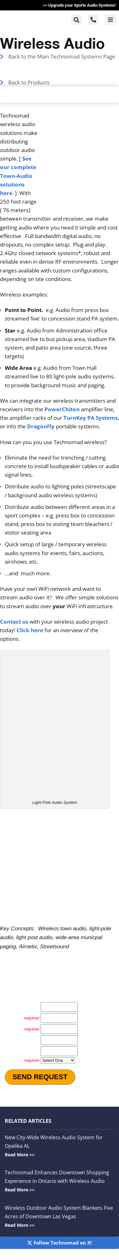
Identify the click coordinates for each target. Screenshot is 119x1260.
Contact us (14, 621)
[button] (76, 20)
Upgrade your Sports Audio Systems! (82, 5)
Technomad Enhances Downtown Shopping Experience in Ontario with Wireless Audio (57, 1181)
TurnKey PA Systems (90, 417)
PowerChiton (62, 409)
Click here (30, 630)
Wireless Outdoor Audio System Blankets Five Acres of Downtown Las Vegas (59, 1216)
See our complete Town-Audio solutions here (18, 176)
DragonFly (41, 426)
